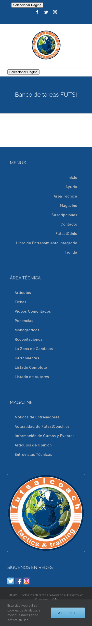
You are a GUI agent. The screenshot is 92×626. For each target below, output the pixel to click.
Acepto (68, 613)
